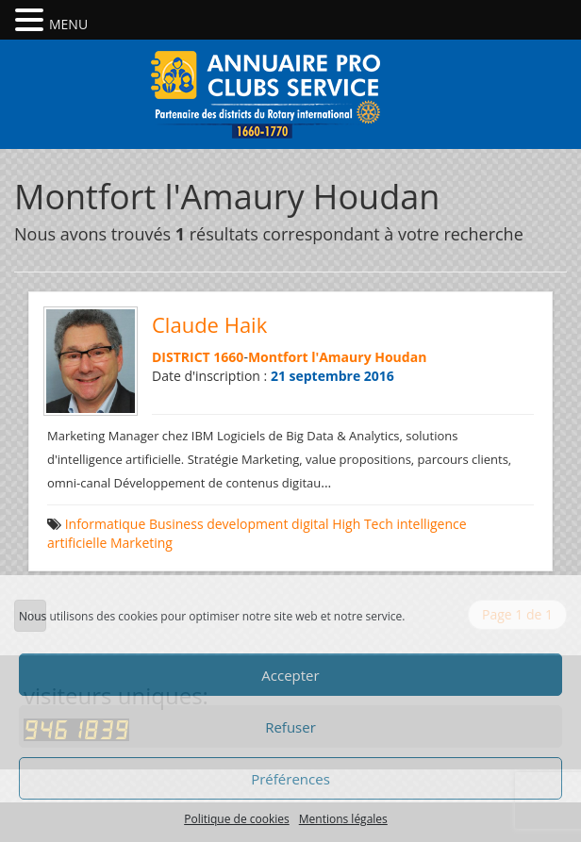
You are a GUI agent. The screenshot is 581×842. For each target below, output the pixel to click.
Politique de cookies (237, 819)
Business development (218, 524)
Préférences (290, 778)
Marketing (141, 543)
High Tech (362, 524)
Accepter (290, 675)
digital (310, 524)
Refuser (290, 727)
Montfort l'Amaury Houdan (337, 357)
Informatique (105, 524)
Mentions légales (343, 819)
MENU (68, 24)
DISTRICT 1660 (197, 357)
